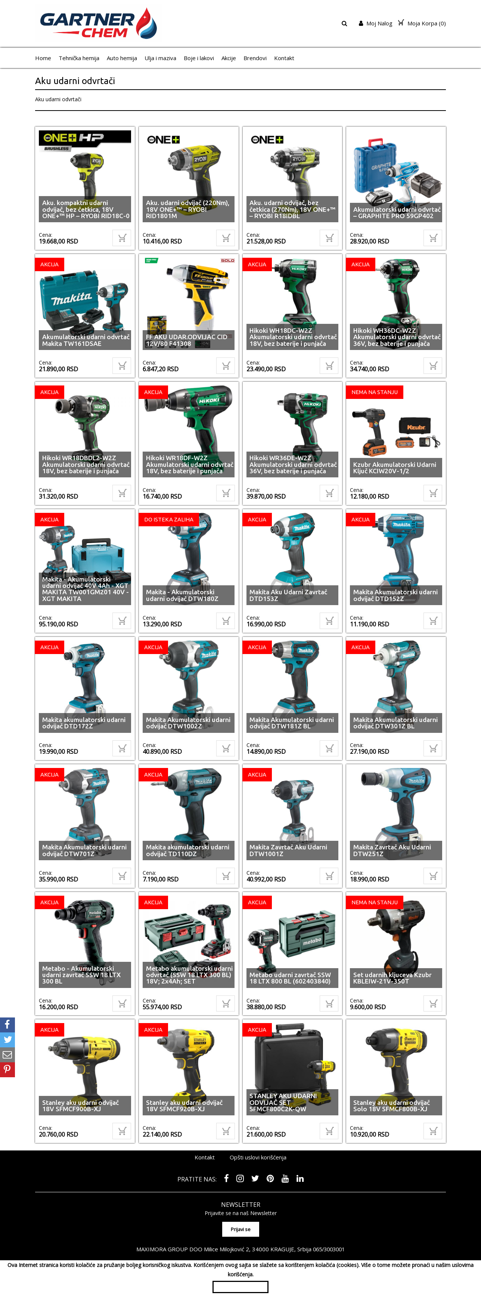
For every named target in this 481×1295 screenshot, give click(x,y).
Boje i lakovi (199, 58)
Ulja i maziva (160, 58)
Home (43, 58)
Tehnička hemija (79, 58)
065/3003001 (329, 1247)
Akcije (228, 58)
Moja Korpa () (422, 23)
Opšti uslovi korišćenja (258, 1157)
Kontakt (284, 58)
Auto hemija (122, 58)
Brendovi (255, 58)
